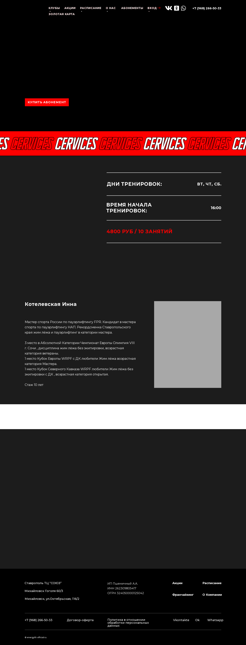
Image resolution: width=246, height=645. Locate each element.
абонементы (132, 8)
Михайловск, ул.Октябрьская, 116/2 (52, 599)
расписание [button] (212, 583)
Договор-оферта (80, 620)
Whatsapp (215, 620)
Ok (197, 620)
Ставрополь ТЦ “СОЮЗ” (43, 583)
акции (70, 8)
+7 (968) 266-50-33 (206, 8)
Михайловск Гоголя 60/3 (44, 591)
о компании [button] (212, 595)
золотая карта (62, 14)
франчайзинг (183, 595)
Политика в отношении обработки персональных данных (128, 622)
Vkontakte (181, 620)
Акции (177, 583)
